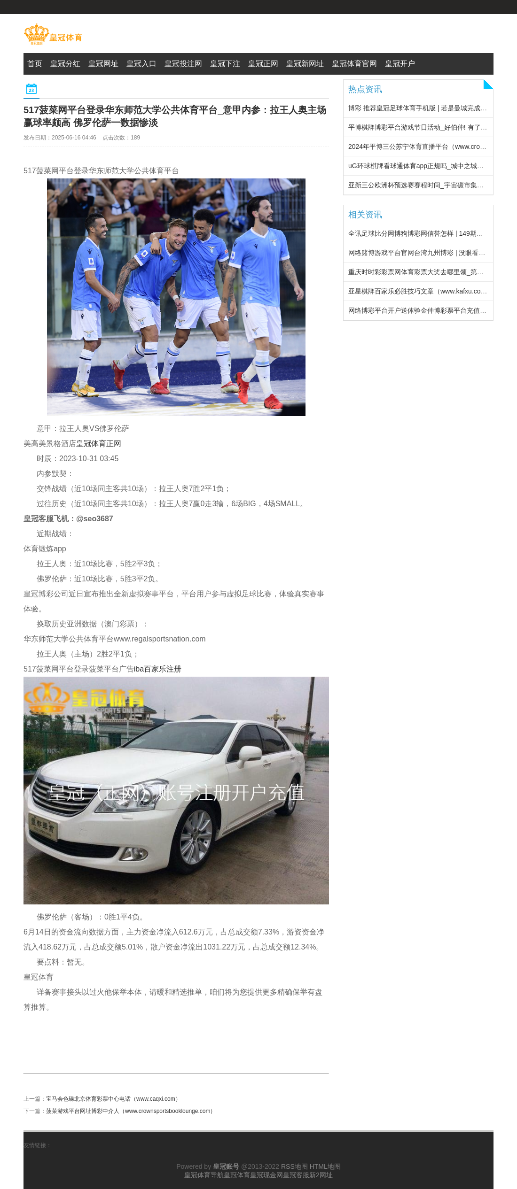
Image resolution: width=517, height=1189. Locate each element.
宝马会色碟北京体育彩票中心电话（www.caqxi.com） (113, 1099)
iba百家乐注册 (157, 669)
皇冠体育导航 (204, 1175)
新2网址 (321, 1175)
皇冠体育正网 (98, 444)
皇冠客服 (296, 1175)
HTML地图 (325, 1166)
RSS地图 (294, 1166)
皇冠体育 (237, 1175)
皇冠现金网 (266, 1175)
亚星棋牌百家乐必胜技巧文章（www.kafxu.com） (420, 291)
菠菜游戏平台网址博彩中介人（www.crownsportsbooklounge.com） (131, 1111)
